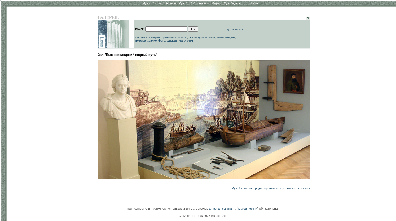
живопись (140, 37)
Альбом (204, 3)
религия (168, 37)
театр (182, 40)
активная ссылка (220, 208)
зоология (181, 37)
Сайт (193, 3)
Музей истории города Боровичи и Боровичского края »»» (271, 188)
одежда (171, 40)
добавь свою (235, 29)
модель (230, 37)
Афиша (171, 3)
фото (161, 40)
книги (220, 37)
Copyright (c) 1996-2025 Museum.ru (202, 215)
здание (152, 40)
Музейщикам (232, 3)
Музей (183, 3)
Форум (216, 3)
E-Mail (255, 3)
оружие (210, 37)
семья (191, 40)
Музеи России (153, 3)
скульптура (196, 37)
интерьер (155, 37)
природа (140, 40)
